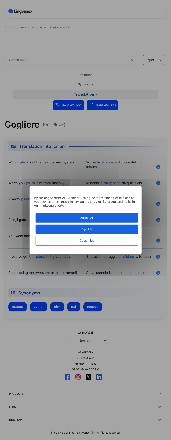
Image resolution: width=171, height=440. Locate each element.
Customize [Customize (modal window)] (87, 240)
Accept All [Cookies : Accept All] (86, 217)
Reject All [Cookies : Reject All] (86, 229)
